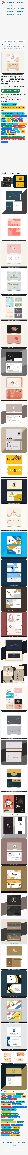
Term (14, 1142)
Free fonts (9, 6)
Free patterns (10, 14)
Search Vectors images (9, 41)
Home (3, 44)
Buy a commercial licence (9, 104)
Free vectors (10, 2)
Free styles (20, 11)
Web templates (11, 9)
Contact (14, 1145)
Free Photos (19, 2)
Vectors (8, 44)
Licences (9, 1142)
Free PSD (19, 14)
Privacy (19, 1142)
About (24, 1142)
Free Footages (19, 6)
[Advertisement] (14, 27)
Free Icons (21, 9)
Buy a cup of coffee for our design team (13, 107)
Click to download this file (10, 90)
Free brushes (10, 11)
